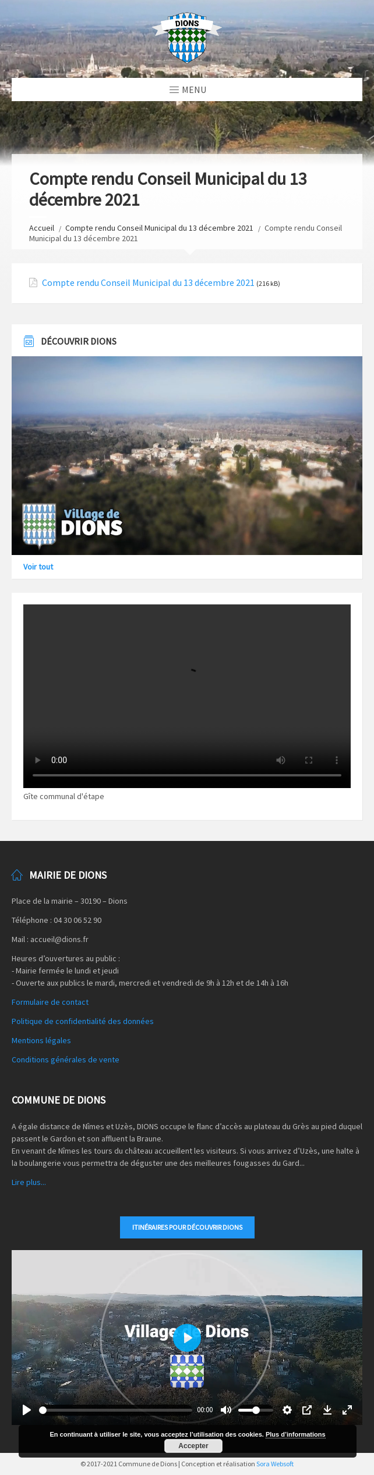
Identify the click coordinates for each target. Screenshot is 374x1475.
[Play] (26, 1410)
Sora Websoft (275, 1463)
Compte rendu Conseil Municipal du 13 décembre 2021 (159, 228)
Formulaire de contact (50, 1002)
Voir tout (38, 566)
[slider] (115, 1410)
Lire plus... (29, 1182)
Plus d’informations (296, 1434)
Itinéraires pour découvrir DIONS (187, 1227)
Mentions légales (41, 1040)
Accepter (193, 1446)
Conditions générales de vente (65, 1059)
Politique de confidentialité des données (83, 1021)
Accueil (41, 228)
